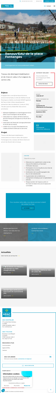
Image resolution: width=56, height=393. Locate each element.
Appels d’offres (6, 351)
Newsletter (39, 1)
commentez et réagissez (24, 362)
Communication (6, 349)
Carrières (4, 354)
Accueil (7, 47)
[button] (3, 390)
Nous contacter (28, 369)
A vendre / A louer (49, 1)
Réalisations (15, 47)
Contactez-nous (43, 83)
